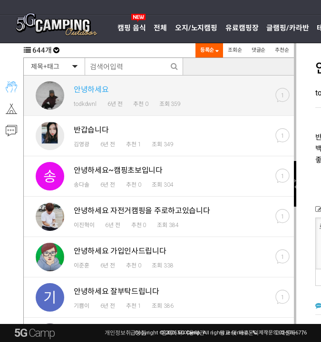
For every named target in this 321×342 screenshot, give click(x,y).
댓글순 (259, 50)
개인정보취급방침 (125, 333)
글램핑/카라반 (287, 28)
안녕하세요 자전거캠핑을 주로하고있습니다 (142, 210)
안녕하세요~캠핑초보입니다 (118, 170)
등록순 (209, 50)
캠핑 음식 (131, 28)
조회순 (235, 50)
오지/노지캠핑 (196, 28)
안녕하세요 (91, 89)
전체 (160, 28)
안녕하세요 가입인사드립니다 (120, 251)
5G (34, 333)
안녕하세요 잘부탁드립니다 (116, 291)
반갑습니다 (91, 129)
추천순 (282, 50)
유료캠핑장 (241, 28)
